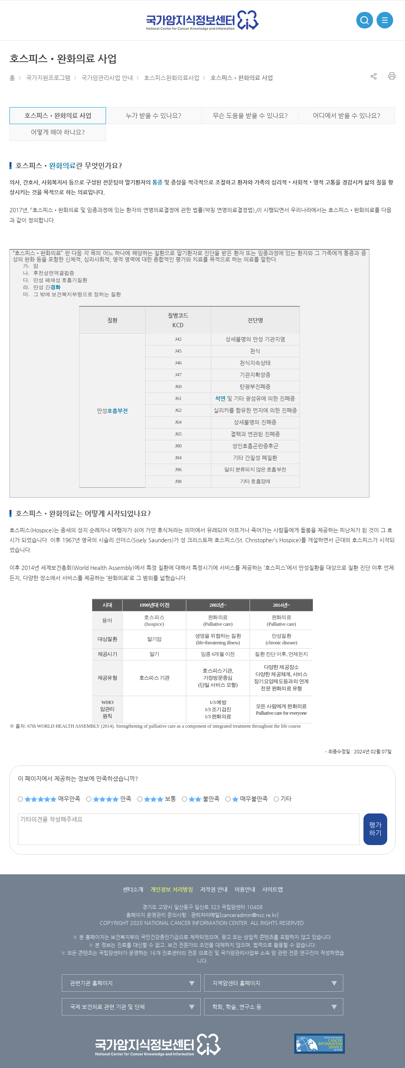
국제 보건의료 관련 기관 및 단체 (107, 1007)
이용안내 (245, 889)
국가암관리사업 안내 (107, 77)
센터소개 (133, 889)
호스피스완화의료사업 (171, 77)
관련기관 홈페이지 (91, 983)
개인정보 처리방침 (171, 889)
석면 (220, 398)
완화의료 (62, 166)
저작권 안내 (213, 889)
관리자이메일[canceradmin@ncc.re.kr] (235, 915)
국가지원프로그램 (48, 77)
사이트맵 (272, 889)
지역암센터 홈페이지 (236, 983)
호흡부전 (117, 411)
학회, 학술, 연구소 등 (236, 1007)
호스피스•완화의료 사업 (241, 77)
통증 (157, 182)
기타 (285, 798)
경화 (55, 287)
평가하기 (375, 829)
